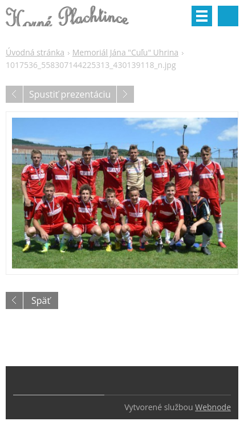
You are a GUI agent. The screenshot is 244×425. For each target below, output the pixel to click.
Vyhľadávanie (228, 16)
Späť (40, 300)
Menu (202, 16)
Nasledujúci (125, 94)
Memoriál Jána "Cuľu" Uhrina (125, 52)
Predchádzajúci (14, 94)
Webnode (213, 407)
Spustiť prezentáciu (70, 94)
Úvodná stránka (35, 52)
